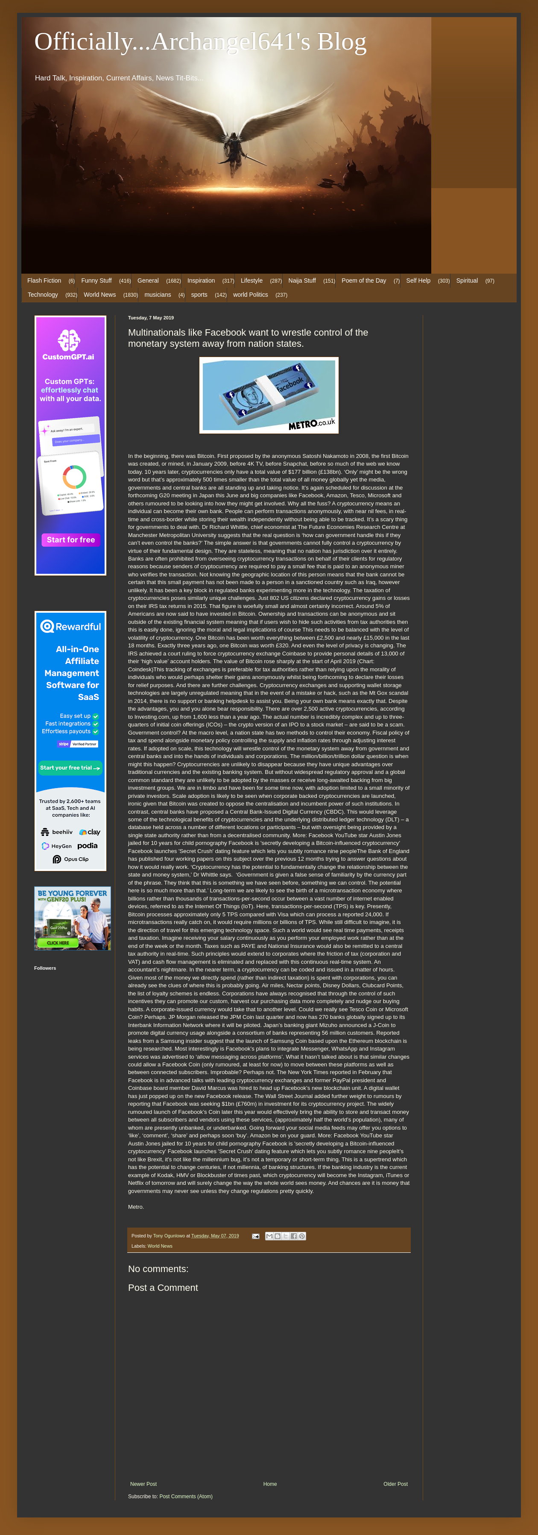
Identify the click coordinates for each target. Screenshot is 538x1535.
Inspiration (201, 280)
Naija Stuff (302, 280)
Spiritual (467, 280)
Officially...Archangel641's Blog (200, 41)
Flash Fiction (44, 280)
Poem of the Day (364, 280)
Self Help (418, 280)
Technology (43, 294)
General (148, 280)
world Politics (250, 294)
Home (270, 1484)
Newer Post (143, 1484)
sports (199, 294)
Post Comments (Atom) (186, 1497)
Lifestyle (252, 280)
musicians (157, 294)
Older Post (395, 1484)
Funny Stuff (96, 280)
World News (100, 294)
